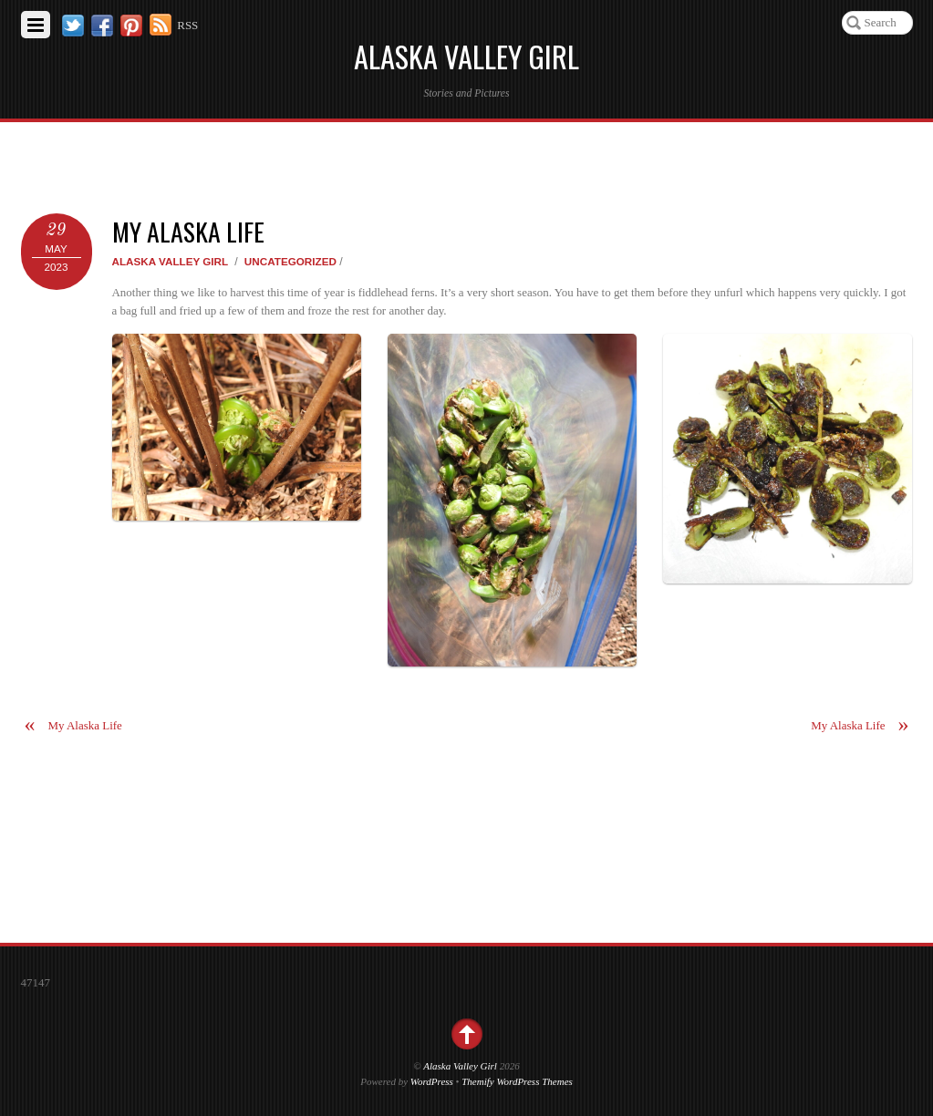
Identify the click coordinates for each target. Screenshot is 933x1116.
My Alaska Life (188, 231)
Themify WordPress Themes (517, 1081)
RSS (187, 25)
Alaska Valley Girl (170, 261)
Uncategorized (290, 261)
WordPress (431, 1081)
